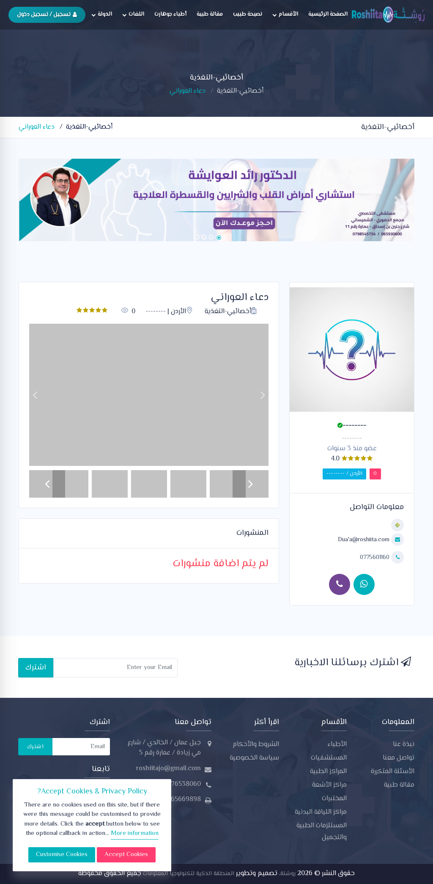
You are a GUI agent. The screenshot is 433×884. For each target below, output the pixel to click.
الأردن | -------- (169, 311)
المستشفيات (329, 758)
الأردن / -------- (344, 474)
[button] (36, 200)
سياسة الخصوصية (254, 758)
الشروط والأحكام (256, 744)
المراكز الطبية (328, 771)
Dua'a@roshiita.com (363, 540)
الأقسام (285, 14)
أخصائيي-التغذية (240, 91)
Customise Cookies (62, 854)
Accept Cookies (126, 854)
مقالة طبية (210, 14)
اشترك (35, 667)
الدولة (101, 14)
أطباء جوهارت (170, 14)
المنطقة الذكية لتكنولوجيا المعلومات (187, 873)
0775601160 (375, 557)
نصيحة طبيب (247, 14)
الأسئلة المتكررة (392, 771)
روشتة (288, 873)
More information (135, 833)
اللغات (133, 14)
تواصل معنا (398, 758)
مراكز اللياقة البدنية (321, 812)
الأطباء (337, 744)
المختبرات (334, 798)
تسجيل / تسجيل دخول (47, 14)
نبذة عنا (403, 744)
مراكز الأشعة (329, 785)
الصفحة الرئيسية (328, 14)
